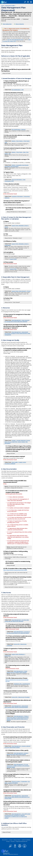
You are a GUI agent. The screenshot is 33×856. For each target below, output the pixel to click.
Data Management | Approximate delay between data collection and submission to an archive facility (17, 797)
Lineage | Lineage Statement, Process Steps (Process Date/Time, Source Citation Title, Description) (17, 442)
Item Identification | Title (18, 89)
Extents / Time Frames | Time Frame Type (17, 141)
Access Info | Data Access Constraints (16, 644)
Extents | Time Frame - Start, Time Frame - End (16, 152)
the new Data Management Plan (15, 39)
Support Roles (13, 259)
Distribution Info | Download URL (22, 683)
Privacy (8, 841)
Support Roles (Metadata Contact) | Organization (17, 244)
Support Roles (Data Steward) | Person (21, 291)
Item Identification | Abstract (19, 129)
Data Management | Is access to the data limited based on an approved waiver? (18, 632)
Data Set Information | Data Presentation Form (15, 180)
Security (13, 841)
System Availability (26, 839)
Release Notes (17, 839)
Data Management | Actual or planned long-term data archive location (17, 746)
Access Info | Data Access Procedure (21, 697)
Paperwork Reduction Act (21, 841)
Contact (10, 839)
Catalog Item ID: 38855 (10, 5)
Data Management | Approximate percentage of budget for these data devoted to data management (17, 333)
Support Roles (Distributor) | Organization (15, 655)
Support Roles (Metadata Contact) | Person (17, 226)
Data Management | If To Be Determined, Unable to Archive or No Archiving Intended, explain (18, 766)
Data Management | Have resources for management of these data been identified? (17, 321)
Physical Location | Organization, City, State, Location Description (17, 782)
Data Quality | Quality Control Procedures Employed (15, 463)
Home (2, 5)
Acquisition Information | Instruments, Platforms (17, 197)
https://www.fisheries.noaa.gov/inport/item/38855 (15, 570)
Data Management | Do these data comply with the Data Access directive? (17, 620)
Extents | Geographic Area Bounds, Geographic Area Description (17, 165)
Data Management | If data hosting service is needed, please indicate (17, 671)
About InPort (5, 839)
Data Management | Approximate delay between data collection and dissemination (16, 706)
